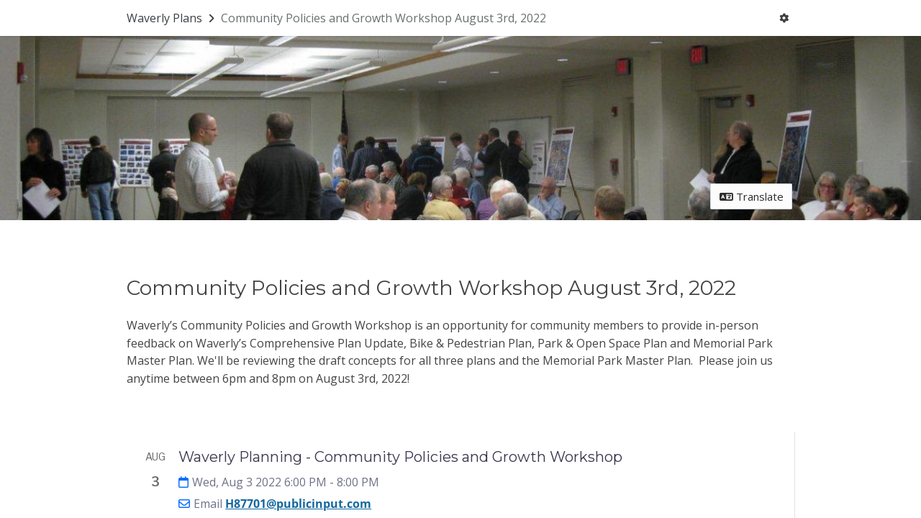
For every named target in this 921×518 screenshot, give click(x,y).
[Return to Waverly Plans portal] (172, 18)
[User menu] (784, 18)
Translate (752, 196)
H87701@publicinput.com (298, 504)
